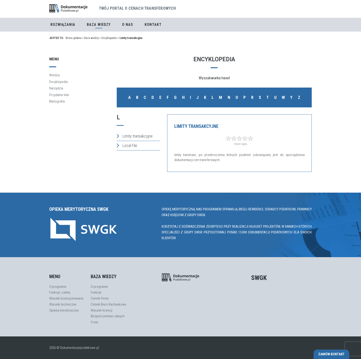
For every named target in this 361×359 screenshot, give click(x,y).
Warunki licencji (101, 310)
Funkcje (96, 292)
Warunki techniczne (62, 304)
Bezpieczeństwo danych (108, 316)
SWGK (259, 278)
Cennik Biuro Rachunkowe (108, 304)
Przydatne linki (59, 95)
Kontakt (153, 24)
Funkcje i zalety (59, 292)
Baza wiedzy (91, 38)
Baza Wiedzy (99, 24)
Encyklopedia (109, 38)
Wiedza (54, 75)
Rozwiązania (62, 24)
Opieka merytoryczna (64, 310)
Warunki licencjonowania (66, 298)
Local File (127, 145)
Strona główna (73, 38)
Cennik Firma (99, 298)
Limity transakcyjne (135, 136)
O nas (127, 24)
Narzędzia (56, 88)
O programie (58, 287)
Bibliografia (57, 101)
